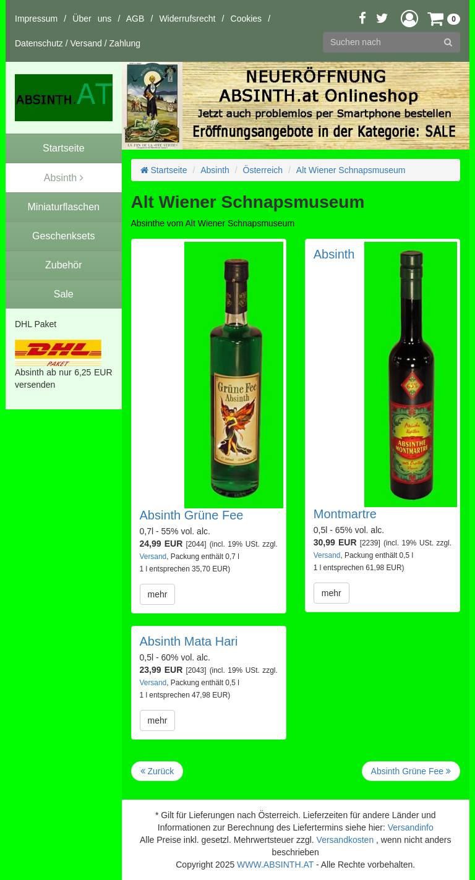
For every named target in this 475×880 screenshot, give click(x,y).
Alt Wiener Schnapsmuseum (351, 170)
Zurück (157, 771)
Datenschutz (39, 43)
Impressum (36, 18)
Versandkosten (345, 840)
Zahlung (125, 43)
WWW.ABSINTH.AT (275, 864)
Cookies (246, 18)
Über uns (91, 18)
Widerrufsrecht (187, 18)
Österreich (263, 170)
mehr (158, 594)
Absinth (214, 170)
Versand (86, 43)
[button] (409, 18)
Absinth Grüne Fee (192, 515)
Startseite (163, 170)
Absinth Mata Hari (189, 641)
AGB (135, 18)
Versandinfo (411, 827)
